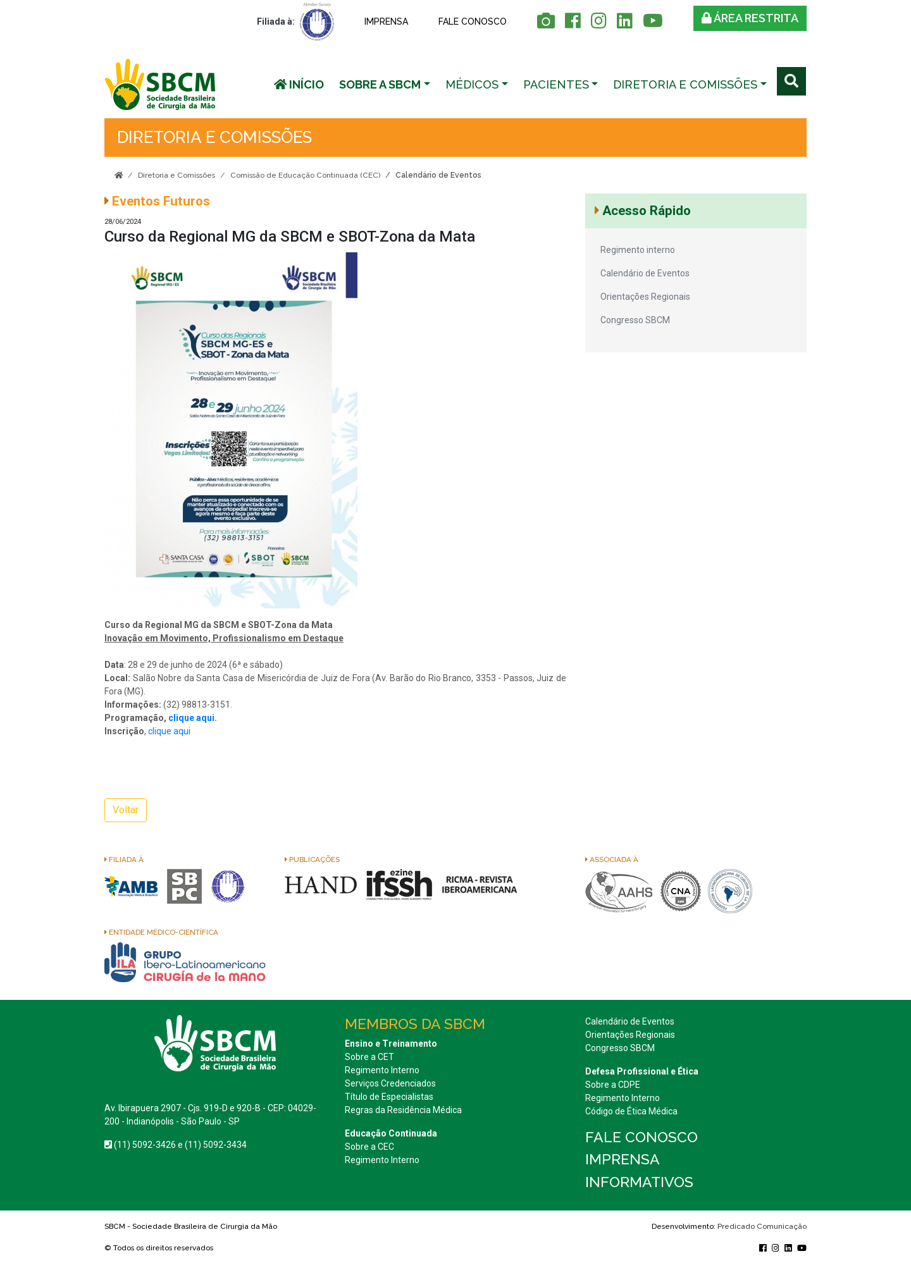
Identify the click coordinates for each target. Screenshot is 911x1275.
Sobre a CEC (369, 1147)
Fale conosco (472, 21)
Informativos (639, 1181)
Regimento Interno (382, 1070)
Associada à (611, 859)
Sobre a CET (369, 1057)
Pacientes (556, 84)
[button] (384, 84)
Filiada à (124, 859)
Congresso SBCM (635, 320)
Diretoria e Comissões (685, 84)
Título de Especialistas (389, 1097)
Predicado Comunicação (762, 1226)
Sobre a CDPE (612, 1085)
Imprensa (386, 21)
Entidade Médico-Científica (161, 932)
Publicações (312, 859)
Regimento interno (637, 250)
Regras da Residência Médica (403, 1110)
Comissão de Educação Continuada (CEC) (305, 175)
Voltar (126, 810)
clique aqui (191, 718)
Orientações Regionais (645, 297)
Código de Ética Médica (631, 1111)
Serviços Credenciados (390, 1083)
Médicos (472, 84)
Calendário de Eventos (645, 273)
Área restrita (750, 18)
